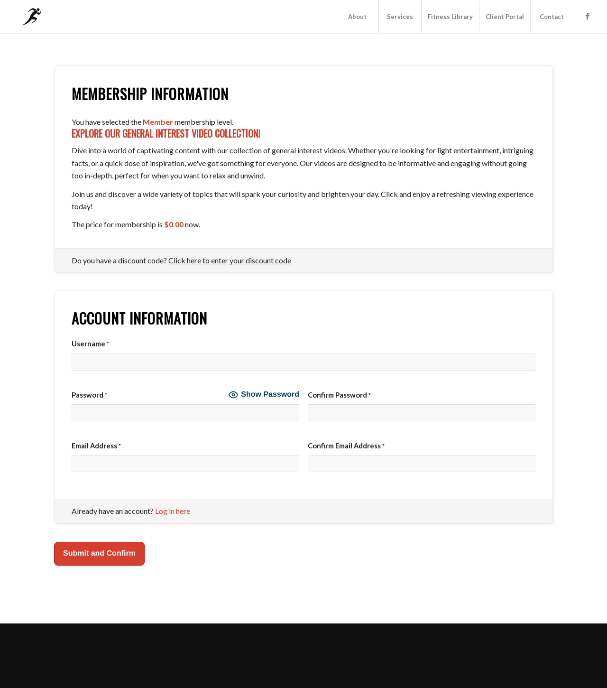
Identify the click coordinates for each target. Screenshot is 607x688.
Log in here (172, 510)
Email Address (96, 445)
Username (90, 343)
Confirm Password (339, 394)
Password (89, 394)
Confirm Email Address (346, 445)
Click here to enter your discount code (229, 260)
